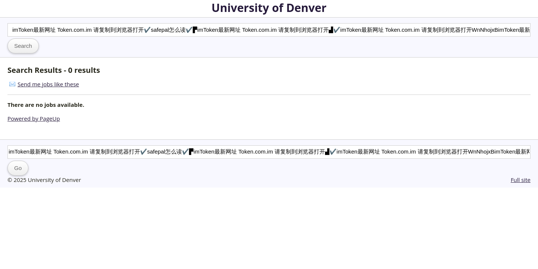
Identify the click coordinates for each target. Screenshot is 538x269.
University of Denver (269, 7)
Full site (521, 179)
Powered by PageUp (33, 118)
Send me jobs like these (48, 84)
